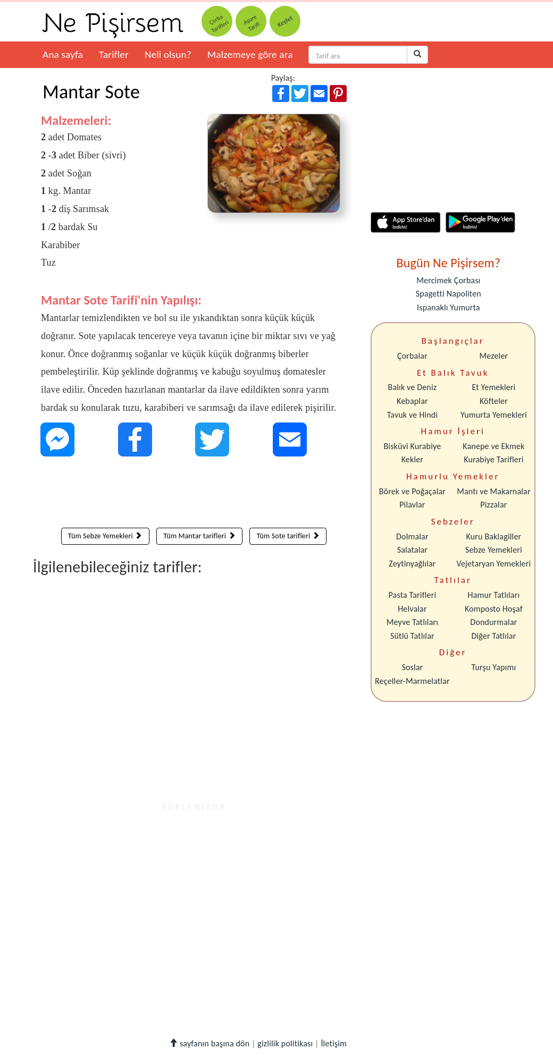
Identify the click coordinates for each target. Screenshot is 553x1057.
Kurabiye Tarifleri (493, 459)
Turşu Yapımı (494, 667)
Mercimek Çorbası (448, 280)
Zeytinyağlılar (412, 564)
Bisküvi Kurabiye (412, 446)
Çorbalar (412, 356)
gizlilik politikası (285, 1043)
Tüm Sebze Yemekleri (105, 535)
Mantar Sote (91, 92)
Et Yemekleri (493, 387)
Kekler (412, 459)
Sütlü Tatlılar (412, 636)
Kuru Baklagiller (494, 536)
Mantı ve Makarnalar (494, 491)
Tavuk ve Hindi (412, 415)
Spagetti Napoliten (448, 294)
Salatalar (412, 550)
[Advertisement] (194, 494)
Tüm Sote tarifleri (287, 535)
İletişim (334, 1043)
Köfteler (494, 401)
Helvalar (412, 609)
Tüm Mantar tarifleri (199, 535)
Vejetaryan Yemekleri (493, 564)
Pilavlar (412, 505)
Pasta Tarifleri (413, 595)
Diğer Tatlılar (493, 636)
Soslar (412, 667)
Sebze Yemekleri (493, 550)
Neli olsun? (168, 54)
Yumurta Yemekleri (493, 415)
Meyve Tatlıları (412, 622)
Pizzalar (493, 505)
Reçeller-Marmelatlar (412, 681)
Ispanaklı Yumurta (448, 307)
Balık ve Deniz (412, 387)
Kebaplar (412, 401)
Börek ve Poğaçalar (412, 491)
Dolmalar (412, 536)
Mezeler (494, 356)
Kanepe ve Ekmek (493, 446)
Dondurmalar (493, 622)
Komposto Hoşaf (494, 609)
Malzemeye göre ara (250, 54)
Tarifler (114, 54)
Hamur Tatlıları (494, 595)
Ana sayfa (63, 54)
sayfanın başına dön (209, 1043)
